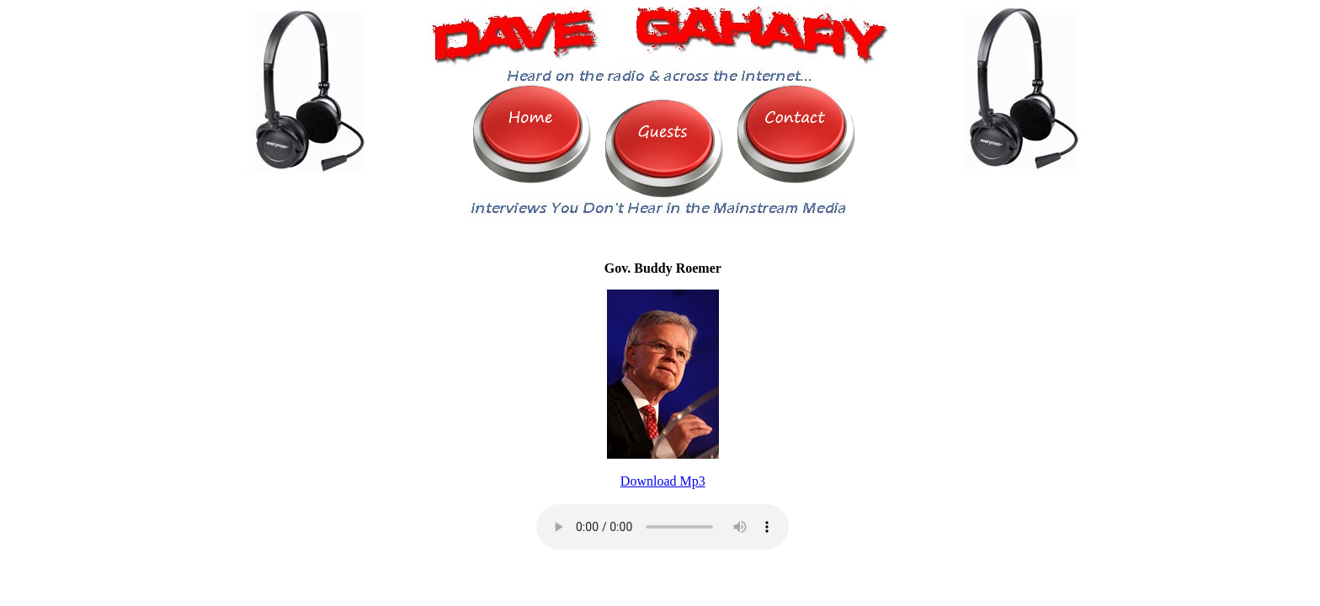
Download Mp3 (662, 481)
